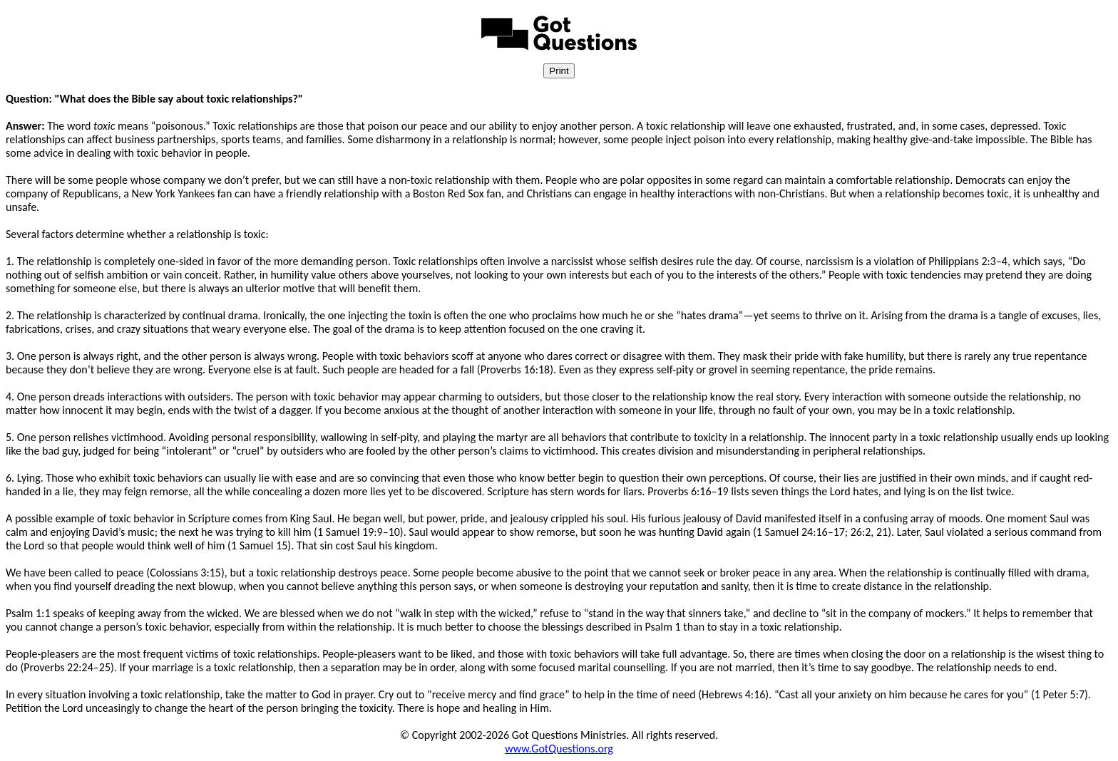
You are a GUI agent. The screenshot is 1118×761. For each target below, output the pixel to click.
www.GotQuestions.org (559, 748)
